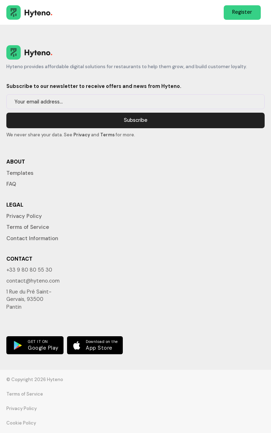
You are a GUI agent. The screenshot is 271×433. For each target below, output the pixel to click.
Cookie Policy (21, 423)
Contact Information (32, 238)
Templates (20, 173)
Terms (107, 135)
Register (242, 12)
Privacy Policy (24, 216)
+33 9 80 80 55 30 (29, 270)
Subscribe (135, 120)
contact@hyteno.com (33, 281)
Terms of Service (27, 227)
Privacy (81, 135)
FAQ (11, 184)
